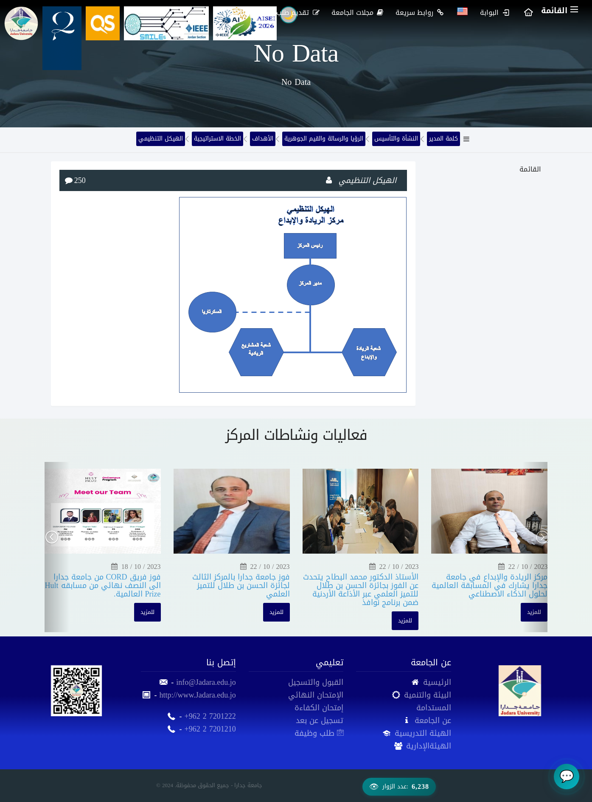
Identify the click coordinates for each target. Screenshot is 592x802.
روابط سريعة (420, 12)
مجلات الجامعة (358, 12)
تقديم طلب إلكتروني (284, 12)
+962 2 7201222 (210, 716)
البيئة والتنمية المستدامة (427, 701)
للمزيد (147, 612)
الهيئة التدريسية (423, 733)
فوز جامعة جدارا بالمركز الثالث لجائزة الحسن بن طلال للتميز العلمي (241, 585)
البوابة (495, 12)
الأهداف (262, 138)
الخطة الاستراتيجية (217, 138)
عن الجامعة (433, 720)
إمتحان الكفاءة (319, 708)
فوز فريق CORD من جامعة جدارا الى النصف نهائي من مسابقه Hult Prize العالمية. (103, 585)
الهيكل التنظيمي (160, 138)
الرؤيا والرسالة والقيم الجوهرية (323, 138)
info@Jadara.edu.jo (206, 682)
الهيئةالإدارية (428, 746)
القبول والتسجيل (315, 682)
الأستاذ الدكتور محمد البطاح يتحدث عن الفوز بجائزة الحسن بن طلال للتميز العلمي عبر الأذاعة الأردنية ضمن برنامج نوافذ (360, 589)
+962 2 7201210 (210, 729)
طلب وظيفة (319, 733)
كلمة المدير (443, 138)
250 (80, 180)
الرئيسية (437, 682)
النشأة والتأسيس (396, 138)
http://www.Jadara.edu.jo (197, 695)
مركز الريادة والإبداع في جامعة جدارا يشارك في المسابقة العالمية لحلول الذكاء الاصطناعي (489, 585)
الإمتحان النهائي (315, 695)
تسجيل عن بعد (319, 720)
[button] (57, 547)
